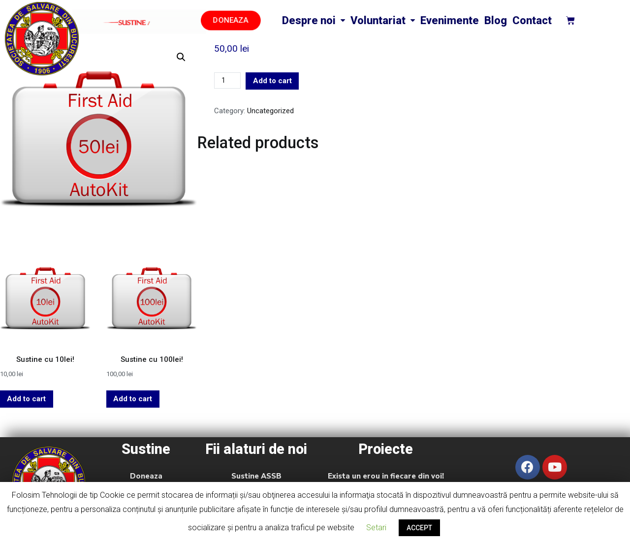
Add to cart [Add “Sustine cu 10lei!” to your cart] (26, 398)
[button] (230, 20)
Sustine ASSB (256, 476)
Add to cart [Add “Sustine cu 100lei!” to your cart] (132, 398)
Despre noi (313, 20)
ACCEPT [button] (419, 528)
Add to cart (272, 80)
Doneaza (146, 476)
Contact (532, 20)
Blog (495, 20)
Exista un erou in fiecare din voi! (386, 476)
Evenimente (449, 20)
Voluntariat (382, 20)
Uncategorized (270, 110)
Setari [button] (376, 527)
